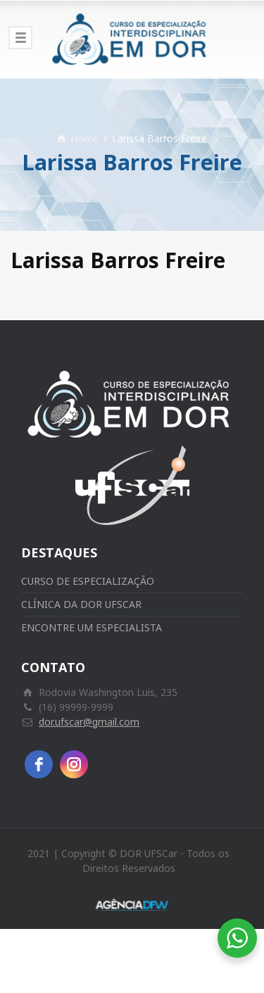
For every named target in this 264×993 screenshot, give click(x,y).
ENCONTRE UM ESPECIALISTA (91, 627)
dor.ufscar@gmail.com (89, 721)
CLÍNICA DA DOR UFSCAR (81, 604)
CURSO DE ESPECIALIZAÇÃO (87, 581)
